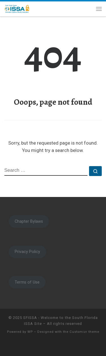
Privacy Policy (27, 251)
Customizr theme (84, 332)
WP (30, 332)
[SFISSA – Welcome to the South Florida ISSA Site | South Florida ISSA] (17, 8)
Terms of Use (27, 282)
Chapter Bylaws (29, 221)
